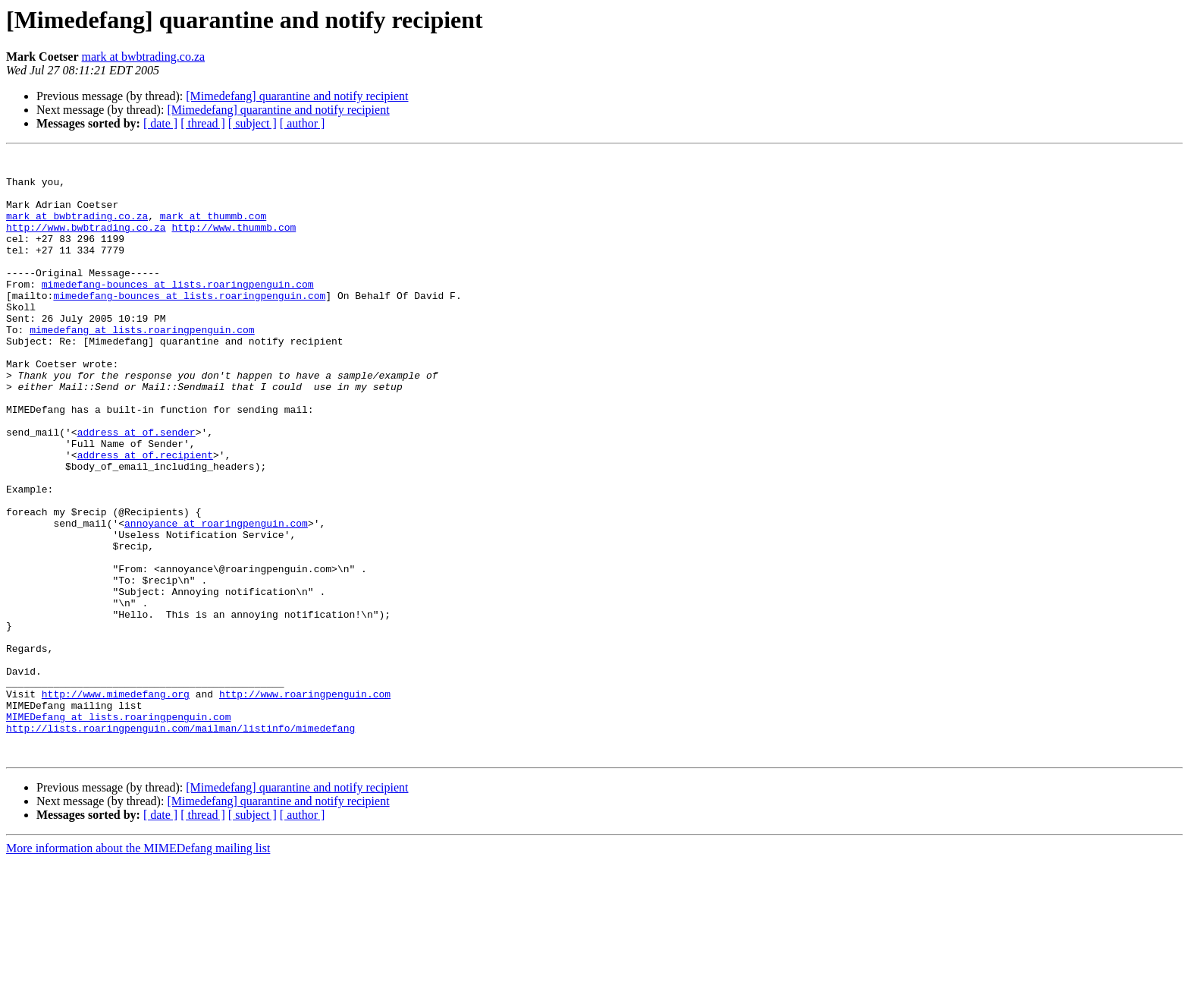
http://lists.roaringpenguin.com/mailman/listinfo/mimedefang (180, 844)
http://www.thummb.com (233, 243)
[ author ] (302, 123)
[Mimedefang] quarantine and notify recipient (297, 96)
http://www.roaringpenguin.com (305, 803)
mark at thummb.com (213, 229)
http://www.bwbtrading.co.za (86, 243)
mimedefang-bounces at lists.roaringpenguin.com (178, 311)
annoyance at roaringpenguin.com (216, 598)
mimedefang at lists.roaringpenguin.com (142, 366)
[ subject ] (252, 123)
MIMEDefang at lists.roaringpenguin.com (118, 830)
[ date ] (160, 123)
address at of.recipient (145, 516)
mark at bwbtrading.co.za (143, 56)
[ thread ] (202, 123)
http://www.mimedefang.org (116, 803)
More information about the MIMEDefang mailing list (138, 968)
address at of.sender (136, 489)
